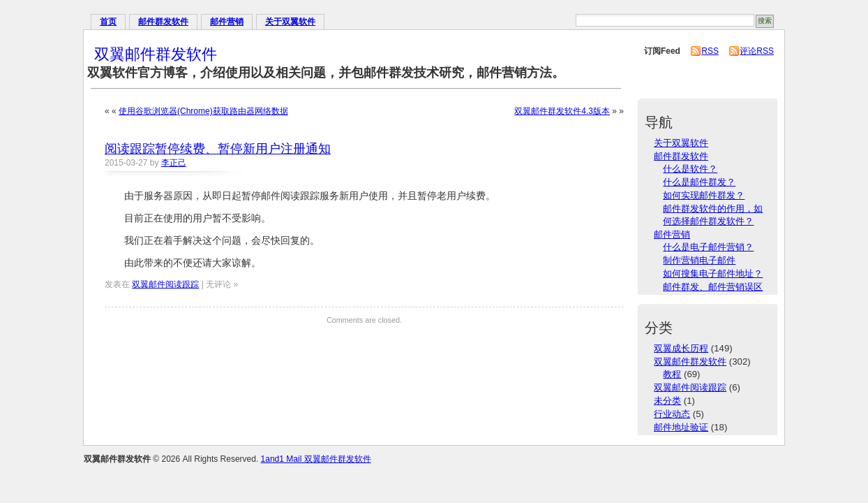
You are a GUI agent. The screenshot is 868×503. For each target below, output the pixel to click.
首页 (108, 22)
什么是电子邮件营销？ (708, 247)
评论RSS (757, 51)
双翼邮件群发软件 (155, 54)
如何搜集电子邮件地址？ (713, 273)
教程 (672, 374)
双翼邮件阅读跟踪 (165, 284)
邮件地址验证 (681, 427)
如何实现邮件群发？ (703, 195)
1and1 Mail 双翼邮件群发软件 (316, 459)
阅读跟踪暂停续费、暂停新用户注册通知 (218, 149)
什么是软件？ (690, 168)
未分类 (667, 400)
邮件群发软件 (163, 22)
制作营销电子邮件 (699, 260)
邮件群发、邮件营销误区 (713, 287)
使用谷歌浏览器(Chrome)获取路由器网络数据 (203, 111)
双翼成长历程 (681, 348)
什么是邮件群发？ (699, 182)
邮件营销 (227, 22)
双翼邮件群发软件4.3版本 (562, 111)
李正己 (173, 163)
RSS (710, 51)
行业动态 (672, 414)
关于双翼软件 (290, 22)
